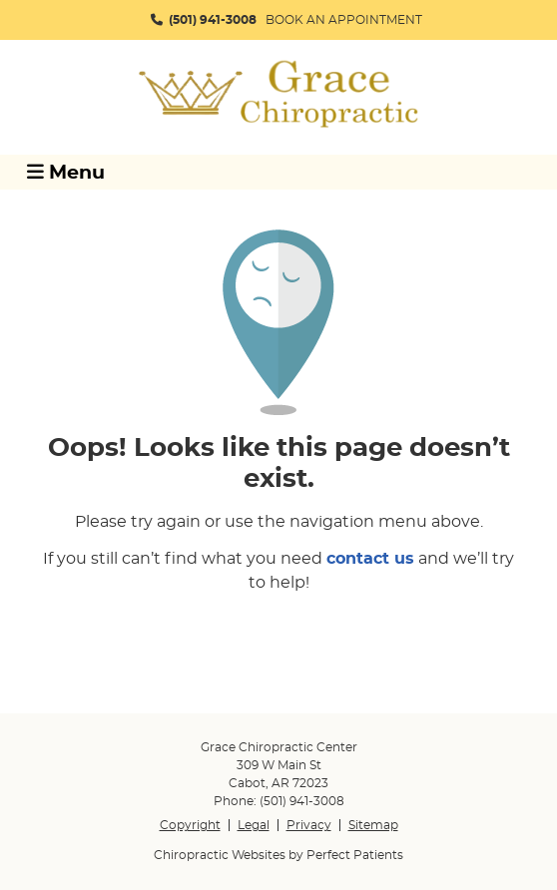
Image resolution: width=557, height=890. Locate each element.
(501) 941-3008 (213, 20)
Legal (254, 825)
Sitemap (373, 825)
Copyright (190, 825)
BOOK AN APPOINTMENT (344, 20)
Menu (66, 172)
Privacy (308, 825)
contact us (370, 559)
